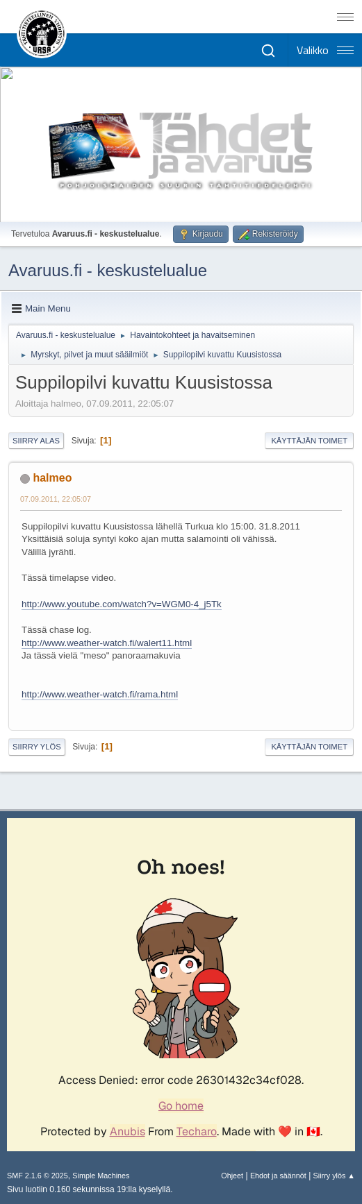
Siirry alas (36, 440)
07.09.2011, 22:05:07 (55, 499)
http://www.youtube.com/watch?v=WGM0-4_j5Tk (122, 604)
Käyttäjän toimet (309, 440)
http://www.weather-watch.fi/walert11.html (107, 643)
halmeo (52, 478)
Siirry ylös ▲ (334, 1175)
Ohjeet (232, 1175)
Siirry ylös (37, 747)
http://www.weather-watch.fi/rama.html (100, 694)
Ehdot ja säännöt (278, 1175)
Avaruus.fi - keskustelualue (107, 270)
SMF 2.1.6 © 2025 (37, 1175)
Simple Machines (100, 1175)
